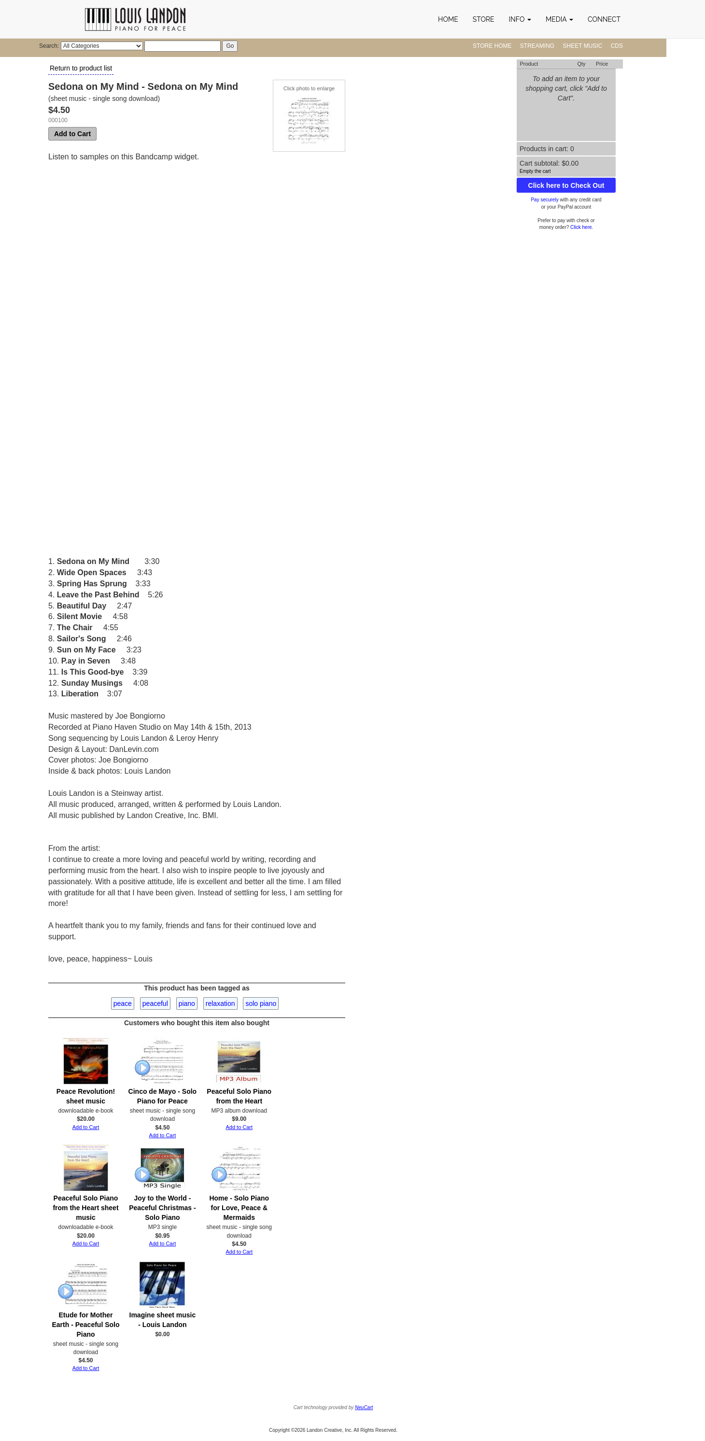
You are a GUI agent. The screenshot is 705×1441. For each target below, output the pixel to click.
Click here (581, 227)
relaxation (220, 1003)
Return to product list (81, 68)
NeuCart (364, 1407)
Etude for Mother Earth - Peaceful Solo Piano (85, 1324)
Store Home (492, 45)
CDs (617, 45)
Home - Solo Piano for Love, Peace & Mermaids (239, 1207)
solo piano (260, 1003)
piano (187, 1003)
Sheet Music (583, 45)
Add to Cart (72, 134)
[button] (520, 19)
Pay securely (544, 199)
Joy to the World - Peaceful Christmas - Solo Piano (162, 1207)
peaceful (155, 1003)
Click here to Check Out (566, 185)
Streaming (537, 45)
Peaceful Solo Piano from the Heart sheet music (85, 1207)
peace (122, 1003)
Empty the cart (535, 171)
